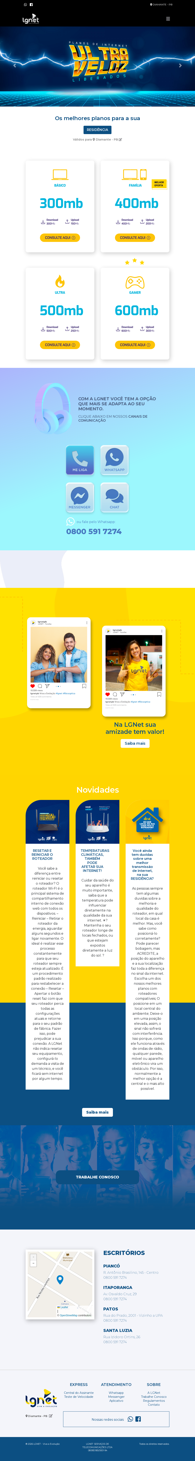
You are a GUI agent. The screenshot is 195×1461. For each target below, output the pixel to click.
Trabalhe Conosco (97, 1177)
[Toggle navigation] (168, 19)
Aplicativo (116, 1400)
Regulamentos (154, 1400)
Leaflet (62, 1307)
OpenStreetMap (69, 1315)
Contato (154, 1404)
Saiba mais (135, 743)
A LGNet (154, 1392)
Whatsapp (116, 1392)
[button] (14, 65)
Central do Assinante (79, 1392)
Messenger (116, 1396)
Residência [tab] (97, 130)
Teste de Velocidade (78, 1396)
